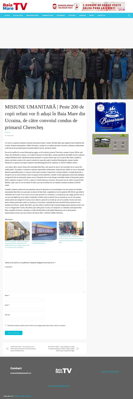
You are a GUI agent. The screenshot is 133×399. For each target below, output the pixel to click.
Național (72, 15)
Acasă (7, 15)
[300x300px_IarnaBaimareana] (110, 116)
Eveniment (61, 15)
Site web (7, 315)
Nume (7, 295)
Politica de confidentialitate (110, 371)
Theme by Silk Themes (22, 396)
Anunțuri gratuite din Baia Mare (58, 386)
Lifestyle (101, 15)
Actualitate (18, 15)
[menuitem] (7, 15)
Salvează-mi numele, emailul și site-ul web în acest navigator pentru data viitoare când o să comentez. (36, 325)
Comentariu (9, 267)
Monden (82, 15)
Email (7, 305)
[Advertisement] (66, 33)
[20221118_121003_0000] (88, 6)
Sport (91, 15)
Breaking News (32, 15)
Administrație (47, 15)
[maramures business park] (110, 144)
